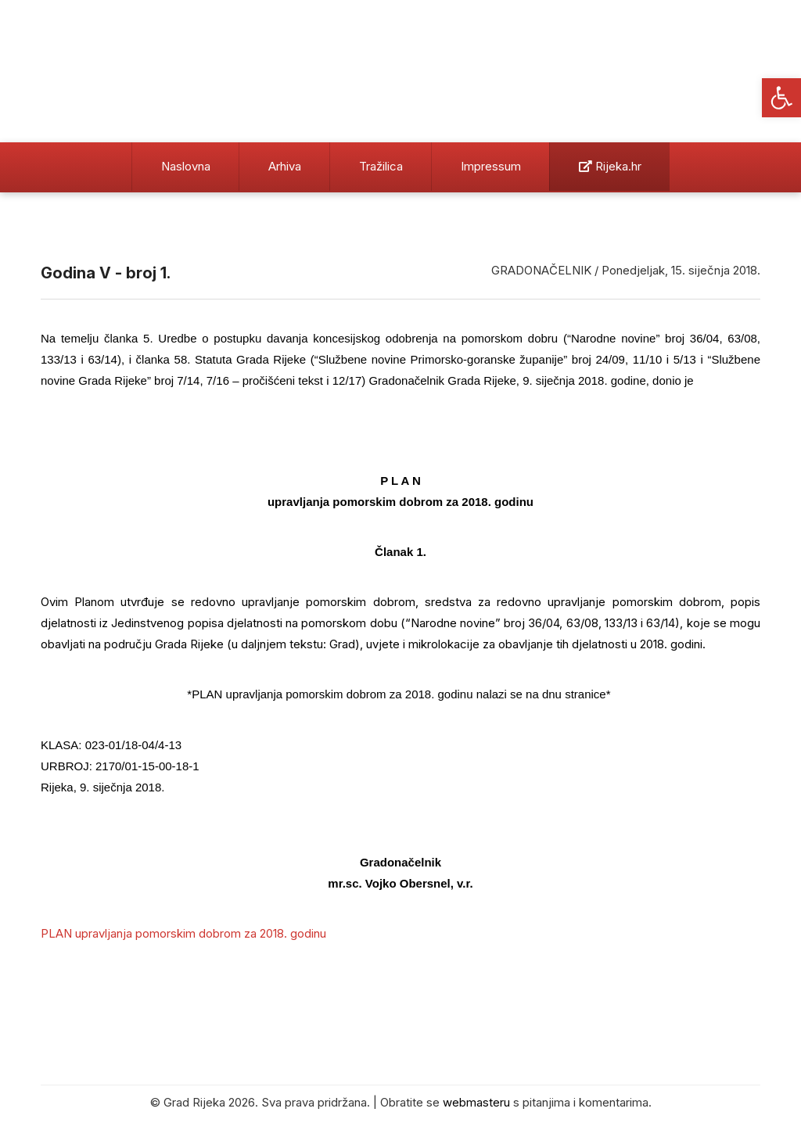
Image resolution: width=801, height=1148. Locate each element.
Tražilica (381, 166)
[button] (781, 97)
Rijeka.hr (610, 166)
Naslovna (185, 166)
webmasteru (476, 1102)
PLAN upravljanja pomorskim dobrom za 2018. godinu (183, 933)
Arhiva (284, 166)
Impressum (491, 166)
